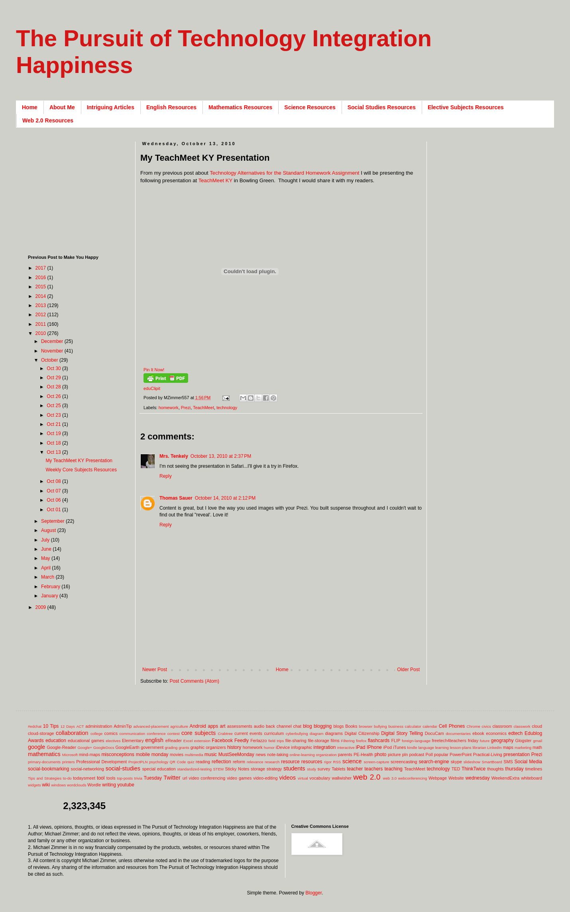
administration (98, 726)
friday (473, 740)
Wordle (94, 784)
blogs (339, 726)
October (50, 360)
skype (456, 761)
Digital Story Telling (402, 733)
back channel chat (283, 726)
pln (405, 754)
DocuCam (434, 733)
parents (345, 754)
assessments (239, 726)
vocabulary (319, 778)
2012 (41, 314)
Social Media (528, 761)
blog (307, 726)
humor (269, 747)
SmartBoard (492, 762)
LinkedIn (494, 747)
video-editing (265, 778)
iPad (360, 747)
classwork (522, 726)
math (537, 747)
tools (111, 778)
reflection (221, 761)
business (395, 726)
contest (173, 733)
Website (456, 778)
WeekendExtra (505, 778)
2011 (41, 324)
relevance (255, 762)
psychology (158, 762)
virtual (303, 778)
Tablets (338, 768)
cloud (537, 726)
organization (326, 754)
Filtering (348, 741)
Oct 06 (54, 500)
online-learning (302, 754)
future (485, 741)
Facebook (222, 740)
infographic (301, 747)
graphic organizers (208, 747)
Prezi (186, 407)
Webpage (437, 778)
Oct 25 (54, 405)
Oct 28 (54, 387)
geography (502, 740)
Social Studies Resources (382, 107)
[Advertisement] (285, 654)
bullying (380, 726)
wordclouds (76, 785)
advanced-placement (151, 726)
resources (311, 761)
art (223, 726)
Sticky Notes (237, 768)
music (210, 754)
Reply (165, 476)
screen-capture (376, 762)
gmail (537, 741)
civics (486, 726)
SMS (508, 761)
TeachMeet (203, 407)
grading (171, 747)
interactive (346, 747)
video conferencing (207, 778)
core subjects (198, 733)
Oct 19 (54, 433)
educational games (86, 740)
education (55, 740)
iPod (387, 747)
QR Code (178, 762)
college (96, 733)
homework (169, 407)
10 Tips (51, 726)
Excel (188, 741)
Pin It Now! (153, 369)
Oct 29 (54, 377)
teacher (355, 769)
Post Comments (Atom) (194, 681)
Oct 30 (54, 368)
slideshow (472, 762)
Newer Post (154, 669)
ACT (80, 726)
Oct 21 (54, 424)
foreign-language (416, 741)
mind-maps (89, 754)
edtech (515, 733)
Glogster (523, 740)
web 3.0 (390, 778)
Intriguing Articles (110, 107)
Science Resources (309, 107)
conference (156, 733)
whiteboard (531, 778)
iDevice (283, 747)
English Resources (171, 107)
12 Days (68, 726)
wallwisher (342, 778)
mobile (143, 754)
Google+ (84, 747)
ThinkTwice (473, 769)
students (294, 768)
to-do (67, 778)
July (46, 540)
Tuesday (152, 778)
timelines (533, 768)
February (51, 586)
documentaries (458, 733)
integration (324, 747)
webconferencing (412, 778)
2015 (41, 287)
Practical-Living (487, 754)
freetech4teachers (449, 740)
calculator (413, 726)
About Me (62, 107)
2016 (41, 277)
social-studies (123, 768)
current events (248, 733)
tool (100, 778)
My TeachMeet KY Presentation (78, 460)
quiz (191, 762)
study (311, 769)
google (36, 747)
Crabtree (225, 733)
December (53, 341)
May (46, 558)
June (47, 549)
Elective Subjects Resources (466, 107)
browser (365, 726)
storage (258, 768)
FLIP (395, 740)
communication (132, 733)
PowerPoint (461, 754)
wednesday (478, 778)
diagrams (334, 733)
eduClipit (151, 388)
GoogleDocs (103, 747)
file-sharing (296, 740)
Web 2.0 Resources (47, 120)
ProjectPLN (138, 762)
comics (111, 733)
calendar (430, 726)
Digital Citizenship (361, 733)
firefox (361, 741)
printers (68, 762)
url (185, 778)
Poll (429, 754)
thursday (514, 769)
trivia (138, 778)
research (272, 762)
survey (324, 768)
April (46, 568)
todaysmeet (84, 778)
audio (259, 726)
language (426, 747)
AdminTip (123, 726)
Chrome (473, 726)
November (53, 351)
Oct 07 (54, 491)
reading (203, 761)
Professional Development (101, 761)
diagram (317, 733)
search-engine (434, 761)
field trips (276, 741)
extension (202, 741)
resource (290, 761)
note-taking (277, 754)
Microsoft (70, 754)
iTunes (399, 747)
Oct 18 (54, 443)
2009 (41, 607)
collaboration (72, 733)
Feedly (241, 740)
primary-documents (44, 762)
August (49, 530)
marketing (523, 747)
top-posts (124, 778)
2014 (41, 296)
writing (109, 785)
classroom (502, 726)
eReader (173, 740)
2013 (41, 305)
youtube (125, 785)
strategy (274, 768)
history (234, 747)
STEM (218, 769)
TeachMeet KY (216, 180)
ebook (478, 733)
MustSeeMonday (236, 754)
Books (351, 726)
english (154, 740)
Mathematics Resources (240, 107)
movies (176, 754)
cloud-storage (41, 733)
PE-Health (363, 754)
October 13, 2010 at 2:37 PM (221, 456)
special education (159, 768)
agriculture (179, 726)
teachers (373, 769)
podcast (416, 754)
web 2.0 (366, 777)
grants (184, 747)
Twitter (171, 777)
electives (113, 741)
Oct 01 (54, 509)
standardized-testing (194, 769)
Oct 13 (54, 452)
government (152, 747)
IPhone (374, 747)
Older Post (408, 669)
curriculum (274, 733)
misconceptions (117, 754)
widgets (34, 785)
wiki (46, 785)
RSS (337, 762)
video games (239, 778)
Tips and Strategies (44, 778)
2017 (41, 268)
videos (287, 777)
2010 (41, 333)
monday (160, 754)
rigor (328, 762)
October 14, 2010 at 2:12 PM (225, 498)
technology (226, 407)
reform (239, 761)
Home (29, 107)
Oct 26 (54, 396)
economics (496, 733)
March (48, 577)
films (335, 740)
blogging (323, 726)
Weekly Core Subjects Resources (81, 470)
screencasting (404, 761)
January (50, 596)
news (260, 754)
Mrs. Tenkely (173, 456)
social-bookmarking (48, 769)
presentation (516, 754)
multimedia (194, 754)
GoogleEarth (127, 747)
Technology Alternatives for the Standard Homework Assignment (284, 173)
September (53, 521)
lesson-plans (461, 747)
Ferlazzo (258, 740)
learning (442, 747)
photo (380, 754)
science (352, 761)
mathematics (44, 754)
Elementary (133, 740)
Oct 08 (54, 481)
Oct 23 (54, 415)
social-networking (87, 768)
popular (441, 754)
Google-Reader (61, 747)
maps (508, 747)
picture (394, 754)
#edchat (34, 726)
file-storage (318, 740)
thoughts (495, 768)
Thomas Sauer (176, 498)
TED (456, 768)
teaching (393, 769)
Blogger (313, 893)
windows (58, 785)
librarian (479, 747)
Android (198, 726)
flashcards (379, 740)
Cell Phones (452, 726)
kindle (412, 747)
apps (213, 726)
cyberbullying (297, 733)
